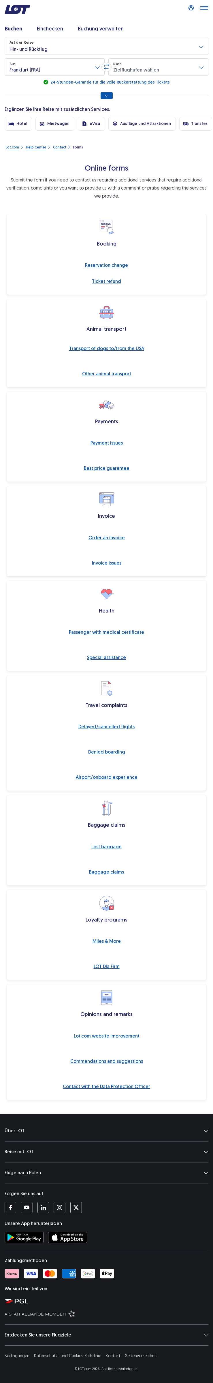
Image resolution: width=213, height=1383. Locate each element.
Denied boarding (106, 752)
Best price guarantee (106, 468)
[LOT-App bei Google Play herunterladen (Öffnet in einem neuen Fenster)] (24, 1237)
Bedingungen (17, 1355)
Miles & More (107, 941)
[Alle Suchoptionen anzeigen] (107, 95)
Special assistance (106, 657)
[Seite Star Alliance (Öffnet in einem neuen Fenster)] (108, 1313)
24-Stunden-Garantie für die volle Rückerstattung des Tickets (109, 82)
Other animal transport (106, 373)
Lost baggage (106, 846)
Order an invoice (106, 537)
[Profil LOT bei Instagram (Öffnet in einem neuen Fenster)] (59, 1207)
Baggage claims (106, 872)
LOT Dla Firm (107, 966)
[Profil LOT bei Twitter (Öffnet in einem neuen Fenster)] (76, 1207)
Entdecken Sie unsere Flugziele (106, 1335)
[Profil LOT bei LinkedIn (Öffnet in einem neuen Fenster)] (43, 1207)
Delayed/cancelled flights (106, 726)
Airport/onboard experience (106, 777)
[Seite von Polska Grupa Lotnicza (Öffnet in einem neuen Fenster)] (108, 1301)
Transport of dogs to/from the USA (106, 348)
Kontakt (113, 1355)
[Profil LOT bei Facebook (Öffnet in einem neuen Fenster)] (10, 1207)
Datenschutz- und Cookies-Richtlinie (67, 1355)
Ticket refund (106, 281)
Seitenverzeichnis (141, 1355)
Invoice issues (106, 563)
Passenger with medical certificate (106, 632)
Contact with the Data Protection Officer (106, 1086)
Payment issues (107, 443)
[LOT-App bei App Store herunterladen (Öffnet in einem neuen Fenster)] (67, 1237)
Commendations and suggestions (106, 1061)
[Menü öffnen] (204, 9)
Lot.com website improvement (107, 1036)
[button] (106, 46)
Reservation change (106, 265)
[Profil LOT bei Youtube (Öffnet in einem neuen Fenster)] (27, 1207)
